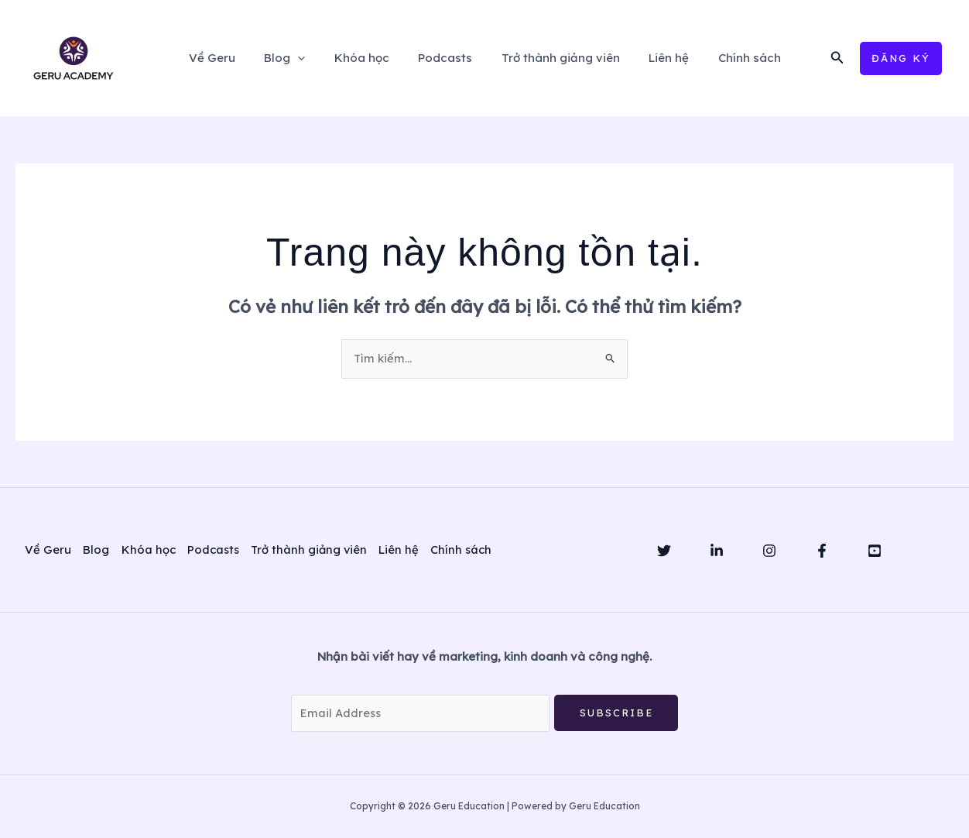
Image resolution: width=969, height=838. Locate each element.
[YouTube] (875, 551)
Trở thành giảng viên (554, 57)
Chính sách (731, 57)
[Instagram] (769, 551)
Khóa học (367, 57)
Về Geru (229, 57)
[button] (837, 58)
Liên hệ (657, 57)
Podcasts (445, 57)
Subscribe (616, 712)
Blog (296, 58)
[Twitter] (664, 551)
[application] (309, 58)
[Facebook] (822, 551)
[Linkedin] (717, 551)
